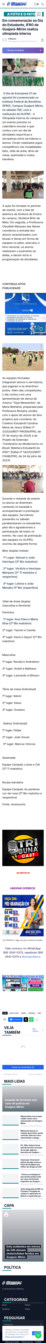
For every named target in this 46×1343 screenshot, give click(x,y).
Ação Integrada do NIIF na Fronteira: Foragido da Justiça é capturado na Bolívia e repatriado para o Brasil (32, 1192)
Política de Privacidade (13, 1337)
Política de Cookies (12, 1342)
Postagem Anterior (11, 1074)
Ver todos (35, 1030)
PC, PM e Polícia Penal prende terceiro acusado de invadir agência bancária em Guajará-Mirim (31, 1148)
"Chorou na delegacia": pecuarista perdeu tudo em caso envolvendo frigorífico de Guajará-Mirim (31, 1178)
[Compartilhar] (41, 40)
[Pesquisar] (42, 4)
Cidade (23, 1013)
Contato (38, 1342)
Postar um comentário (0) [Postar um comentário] (23, 1067)
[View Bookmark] (35, 5)
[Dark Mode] (38, 4)
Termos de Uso (27, 1342)
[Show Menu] (3, 4)
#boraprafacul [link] (31, 956)
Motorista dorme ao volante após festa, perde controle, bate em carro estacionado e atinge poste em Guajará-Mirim (32, 1134)
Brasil (4, 1305)
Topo (39, 1013)
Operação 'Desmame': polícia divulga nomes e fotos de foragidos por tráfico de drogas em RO (31, 1163)
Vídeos (27, 1309)
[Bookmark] (39, 14)
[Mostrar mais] (36, 1019)
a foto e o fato (21, 14)
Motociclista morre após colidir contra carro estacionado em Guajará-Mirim (32, 1119)
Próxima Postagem (35, 1074)
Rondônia (5, 1309)
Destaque (32, 1013)
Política (27, 1305)
